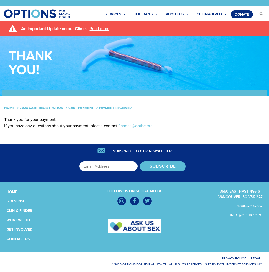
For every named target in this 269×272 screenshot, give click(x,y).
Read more (99, 28)
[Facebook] (134, 201)
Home (9, 108)
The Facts (146, 14)
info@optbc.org (246, 215)
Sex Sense (16, 201)
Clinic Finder (19, 211)
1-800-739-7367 (249, 206)
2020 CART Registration (41, 108)
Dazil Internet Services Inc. (240, 264)
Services (115, 14)
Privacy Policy (230, 258)
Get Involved (212, 14)
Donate (242, 14)
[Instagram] (121, 201)
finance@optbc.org (135, 126)
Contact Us (18, 239)
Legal (258, 258)
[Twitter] (147, 201)
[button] (259, 15)
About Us (177, 14)
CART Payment (81, 108)
